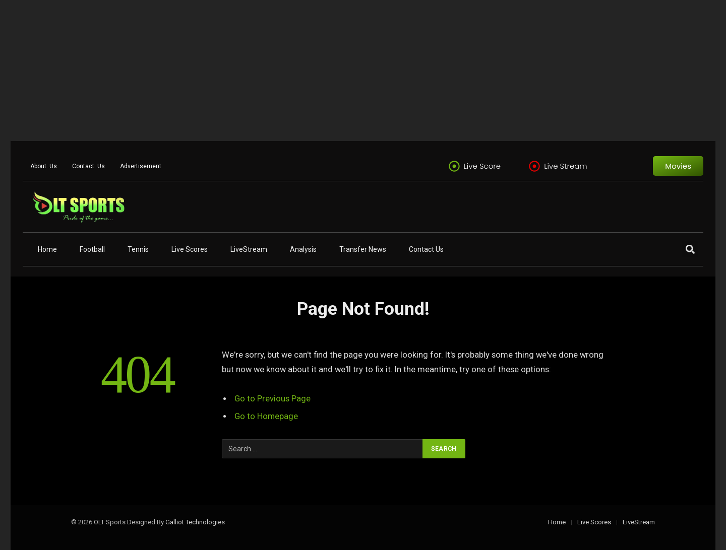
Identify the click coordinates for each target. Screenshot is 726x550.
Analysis (303, 249)
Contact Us (88, 166)
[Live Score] (454, 166)
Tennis (138, 249)
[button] (690, 249)
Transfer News (362, 249)
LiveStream (248, 249)
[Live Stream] (534, 166)
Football (92, 249)
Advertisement (140, 166)
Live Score (482, 166)
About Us (43, 166)
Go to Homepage (266, 416)
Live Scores (189, 249)
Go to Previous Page (272, 398)
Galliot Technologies (195, 522)
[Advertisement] (302, 70)
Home (47, 249)
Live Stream (565, 166)
